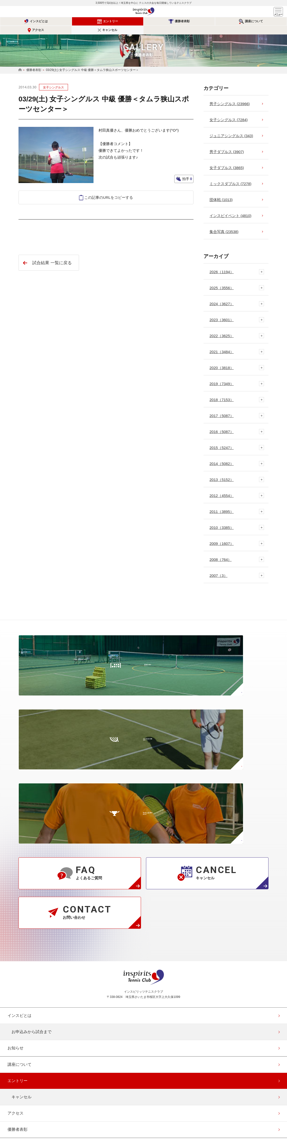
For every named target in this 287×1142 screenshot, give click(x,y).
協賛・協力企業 (22, 1036)
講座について (170, 21)
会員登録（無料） (24, 1068)
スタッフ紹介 (20, 987)
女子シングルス (53, 78)
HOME (20, 61)
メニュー (278, 11)
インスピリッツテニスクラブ (143, 11)
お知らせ (16, 856)
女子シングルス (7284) (229, 111)
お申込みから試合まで (32, 840)
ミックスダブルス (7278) (231, 175)
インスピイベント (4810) (231, 207)
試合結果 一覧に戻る (52, 254)
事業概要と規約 (22, 970)
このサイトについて (26, 1052)
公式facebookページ (143, 1107)
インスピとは (27, 21)
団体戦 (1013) (221, 191)
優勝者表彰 (122, 21)
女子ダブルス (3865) (227, 159)
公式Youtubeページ (162, 1107)
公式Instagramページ (125, 1107)
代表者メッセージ (24, 954)
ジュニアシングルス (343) (231, 127)
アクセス (217, 21)
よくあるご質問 (22, 1003)
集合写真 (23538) (224, 223)
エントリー (74, 21)
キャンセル (265, 21)
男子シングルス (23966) (230, 95)
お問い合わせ (20, 1019)
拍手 (186, 170)
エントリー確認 (22, 1085)
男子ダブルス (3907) (227, 143)
